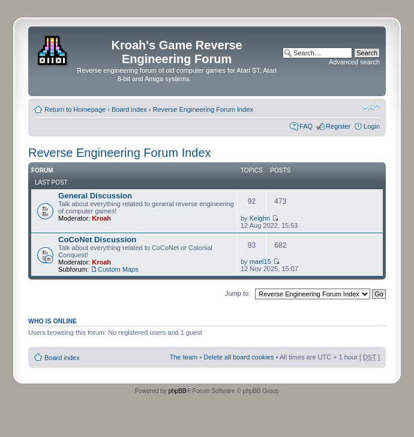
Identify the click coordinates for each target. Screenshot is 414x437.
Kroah (101, 218)
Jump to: (237, 293)
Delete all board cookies (238, 357)
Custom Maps (118, 269)
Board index (129, 109)
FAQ (306, 126)
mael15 (260, 261)
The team (183, 357)
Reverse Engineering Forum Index (202, 109)
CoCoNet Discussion (97, 239)
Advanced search (354, 62)
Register (338, 126)
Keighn (260, 218)
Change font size (371, 107)
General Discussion (95, 195)
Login (372, 126)
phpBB (177, 391)
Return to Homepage (75, 109)
